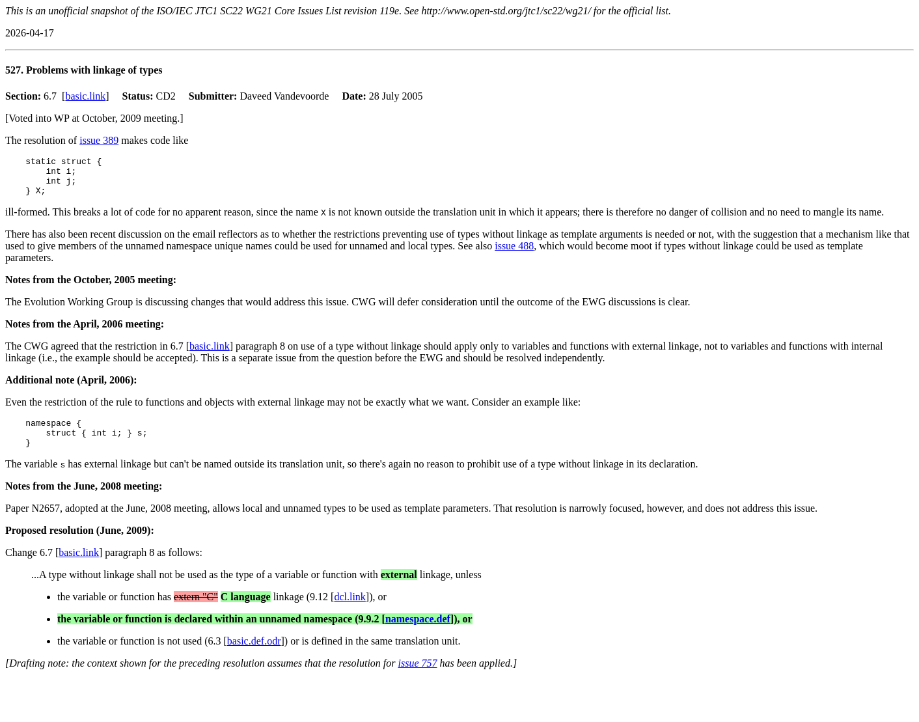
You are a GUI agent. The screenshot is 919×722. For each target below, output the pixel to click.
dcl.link (349, 610)
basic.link (85, 96)
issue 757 (417, 676)
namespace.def (417, 632)
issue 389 (98, 140)
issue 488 (514, 253)
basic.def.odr (254, 654)
